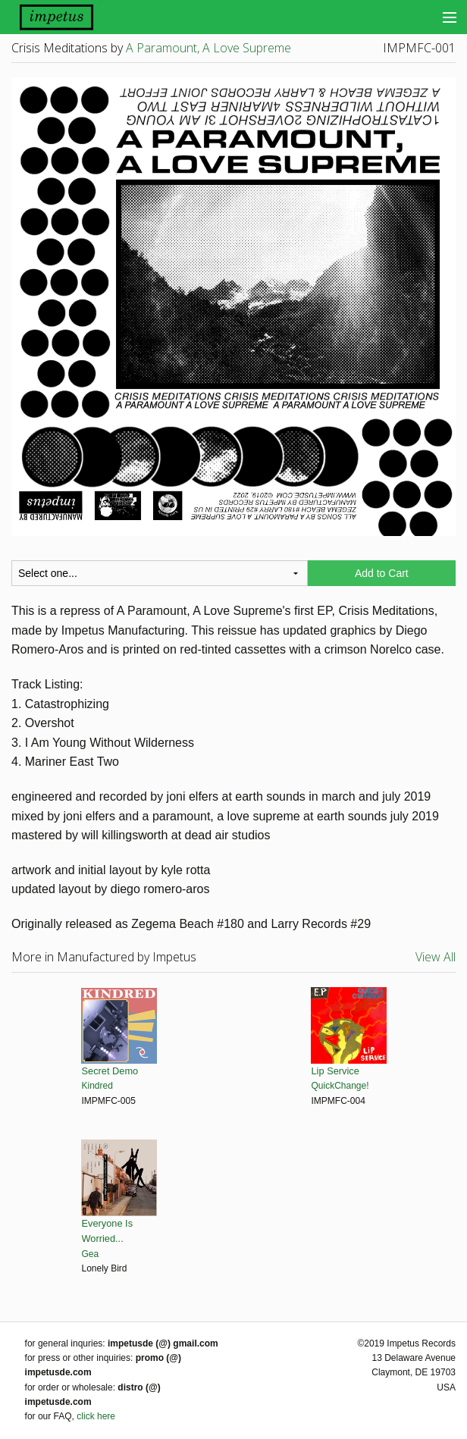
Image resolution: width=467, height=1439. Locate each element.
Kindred (97, 1085)
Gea (90, 1254)
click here (96, 1416)
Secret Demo (110, 1071)
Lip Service (335, 1071)
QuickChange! (340, 1085)
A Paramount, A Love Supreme (208, 47)
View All (435, 956)
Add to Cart (382, 573)
